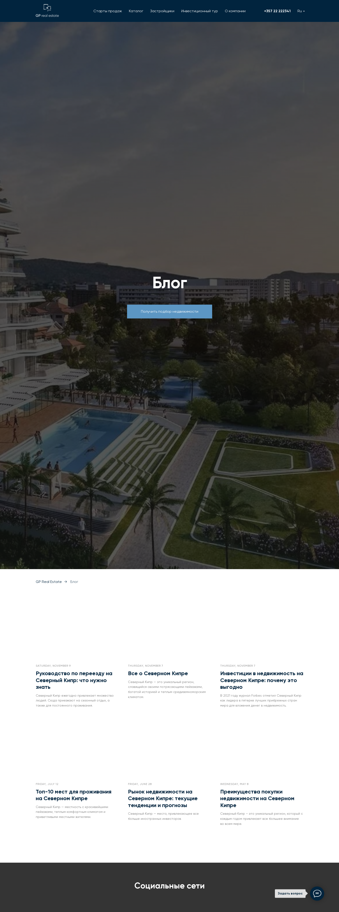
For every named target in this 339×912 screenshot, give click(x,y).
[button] (169, 311)
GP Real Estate (49, 581)
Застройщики (162, 11)
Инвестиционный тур (199, 11)
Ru (299, 11)
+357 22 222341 (277, 11)
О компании (235, 11)
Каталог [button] (136, 11)
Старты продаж (107, 11)
